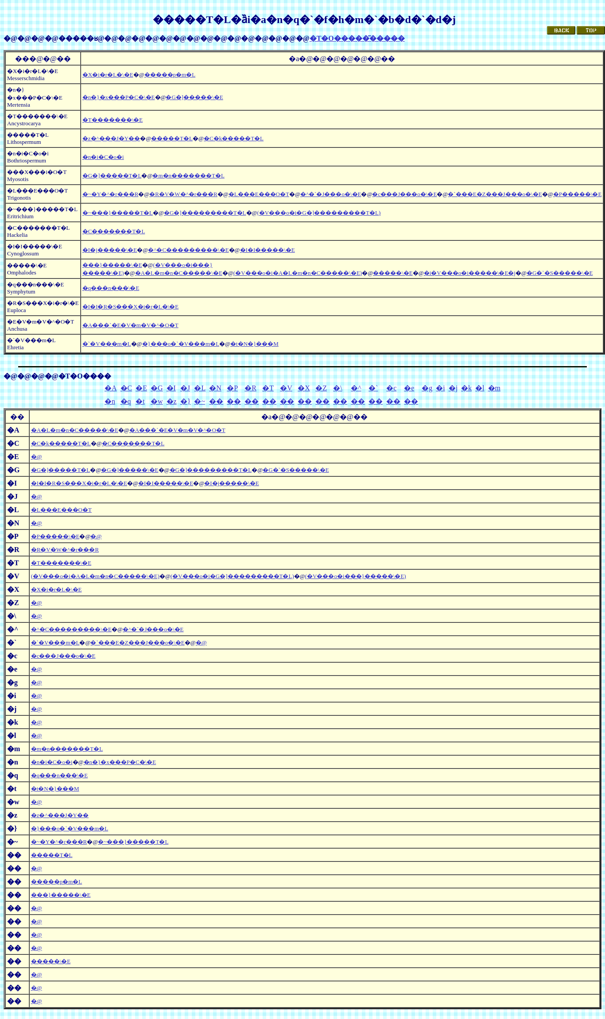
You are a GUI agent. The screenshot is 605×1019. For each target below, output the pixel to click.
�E (141, 388)
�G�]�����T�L (112, 175)
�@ (36, 456)
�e (409, 388)
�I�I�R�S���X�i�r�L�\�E (130, 306)
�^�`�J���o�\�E (330, 194)
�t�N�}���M (254, 343)
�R (250, 388)
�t (140, 401)
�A (111, 388)
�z (172, 401)
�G (157, 388)
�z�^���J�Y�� (111, 138)
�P (232, 388)
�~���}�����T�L (117, 212)
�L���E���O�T (259, 194)
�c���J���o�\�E (404, 194)
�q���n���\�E (111, 288)
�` (373, 388)
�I (171, 388)
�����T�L (172, 138)
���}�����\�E (112, 265)
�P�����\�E (577, 194)
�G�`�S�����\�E (560, 273)
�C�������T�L (113, 231)
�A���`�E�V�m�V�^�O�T (130, 325)
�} (185, 401)
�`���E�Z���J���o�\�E (495, 194)
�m (494, 388)
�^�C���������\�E (188, 250)
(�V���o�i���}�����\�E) (355, 576)
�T (268, 388)
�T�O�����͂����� (357, 38)
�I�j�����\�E (109, 250)
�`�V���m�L (106, 343)
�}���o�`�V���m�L (181, 343)
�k (466, 388)
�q (125, 401)
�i (440, 388)
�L (200, 388)
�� (216, 401)
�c (391, 388)
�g (427, 388)
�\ (337, 388)
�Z (321, 388)
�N (215, 388)
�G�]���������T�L (205, 212)
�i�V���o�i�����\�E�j (470, 273)
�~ (199, 401)
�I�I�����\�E (267, 250)
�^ (356, 388)
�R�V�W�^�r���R (183, 194)
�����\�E (393, 273)
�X (304, 388)
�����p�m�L (170, 74)
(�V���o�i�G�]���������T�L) (319, 212)
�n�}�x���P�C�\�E (118, 97)
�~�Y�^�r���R (110, 194)
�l (479, 388)
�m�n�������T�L (188, 175)
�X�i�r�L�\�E (107, 74)
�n (110, 401)
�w (157, 401)
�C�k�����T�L (234, 138)
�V (286, 388)
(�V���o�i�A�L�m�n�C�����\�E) (297, 273)
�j (453, 388)
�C (126, 388)
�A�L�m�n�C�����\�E (178, 273)
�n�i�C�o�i (103, 157)
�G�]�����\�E (194, 97)
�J (185, 388)
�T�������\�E (112, 119)
